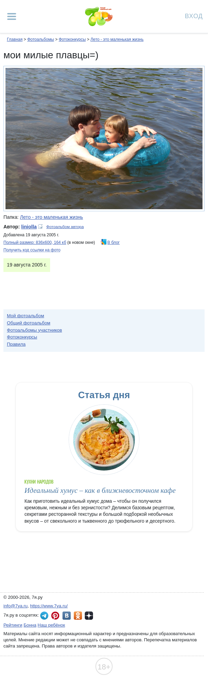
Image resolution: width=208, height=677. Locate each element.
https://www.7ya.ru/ (49, 605)
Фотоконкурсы (72, 39)
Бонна (30, 625)
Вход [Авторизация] (194, 16)
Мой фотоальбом (25, 315)
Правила (16, 344)
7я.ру (89, 615)
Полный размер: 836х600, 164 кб (34, 242)
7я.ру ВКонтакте (66, 615)
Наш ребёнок (51, 625)
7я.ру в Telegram (44, 615)
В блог (113, 242)
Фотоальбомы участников (34, 330)
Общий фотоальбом (28, 322)
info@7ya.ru (15, 605)
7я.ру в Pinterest (55, 615)
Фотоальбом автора (65, 226)
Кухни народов (39, 481)
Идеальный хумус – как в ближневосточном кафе (100, 490)
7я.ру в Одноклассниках (78, 615)
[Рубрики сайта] (11, 16)
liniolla (29, 226)
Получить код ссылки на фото (31, 250)
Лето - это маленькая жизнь (116, 39)
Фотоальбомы (40, 39)
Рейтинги (12, 625)
